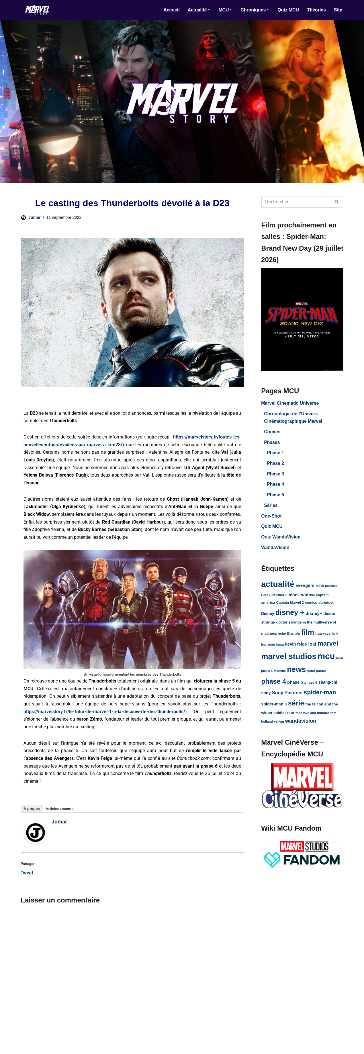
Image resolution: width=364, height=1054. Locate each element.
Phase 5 (275, 496)
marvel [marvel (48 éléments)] (328, 647)
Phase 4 (275, 486)
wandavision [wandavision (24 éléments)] (300, 725)
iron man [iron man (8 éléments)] (268, 648)
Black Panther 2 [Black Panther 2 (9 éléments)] (274, 598)
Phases (272, 443)
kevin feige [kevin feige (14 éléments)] (296, 648)
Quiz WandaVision (281, 539)
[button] (208, 10)
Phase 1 (275, 454)
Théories (316, 9)
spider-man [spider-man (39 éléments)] (320, 696)
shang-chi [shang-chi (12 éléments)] (327, 686)
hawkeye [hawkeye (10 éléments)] (323, 637)
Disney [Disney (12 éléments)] (267, 617)
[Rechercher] (295, 202)
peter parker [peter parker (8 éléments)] (316, 674)
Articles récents (60, 813)
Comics (272, 432)
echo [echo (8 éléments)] (282, 637)
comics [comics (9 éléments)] (311, 606)
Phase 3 (275, 475)
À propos (32, 813)
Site (338, 9)
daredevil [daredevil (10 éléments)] (326, 606)
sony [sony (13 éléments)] (266, 697)
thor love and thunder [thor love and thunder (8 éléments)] (312, 717)
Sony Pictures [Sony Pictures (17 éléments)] (287, 696)
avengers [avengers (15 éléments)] (304, 588)
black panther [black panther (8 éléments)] (326, 588)
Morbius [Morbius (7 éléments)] (279, 674)
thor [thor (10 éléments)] (290, 717)
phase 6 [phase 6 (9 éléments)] (310, 686)
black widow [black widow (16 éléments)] (302, 597)
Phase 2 (275, 464)
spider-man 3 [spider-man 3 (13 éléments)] (274, 708)
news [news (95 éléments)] (296, 673)
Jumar (34, 217)
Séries (271, 507)
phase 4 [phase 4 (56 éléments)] (273, 685)
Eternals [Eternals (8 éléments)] (293, 637)
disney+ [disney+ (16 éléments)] (314, 616)
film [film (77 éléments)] (307, 636)
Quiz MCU (288, 9)
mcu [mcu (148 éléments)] (326, 659)
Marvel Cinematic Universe (290, 403)
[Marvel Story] (38, 10)
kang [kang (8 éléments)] (280, 648)
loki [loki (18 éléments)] (312, 647)
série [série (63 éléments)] (296, 707)
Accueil (170, 9)
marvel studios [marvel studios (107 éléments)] (288, 659)
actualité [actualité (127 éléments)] (277, 586)
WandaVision (275, 550)
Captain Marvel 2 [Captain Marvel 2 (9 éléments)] (290, 606)
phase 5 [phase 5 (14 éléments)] (295, 686)
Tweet (27, 877)
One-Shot (271, 518)
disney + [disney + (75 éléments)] (289, 615)
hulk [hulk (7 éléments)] (335, 637)
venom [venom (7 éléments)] (279, 725)
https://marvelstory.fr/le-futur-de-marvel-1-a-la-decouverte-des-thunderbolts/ (104, 714)
